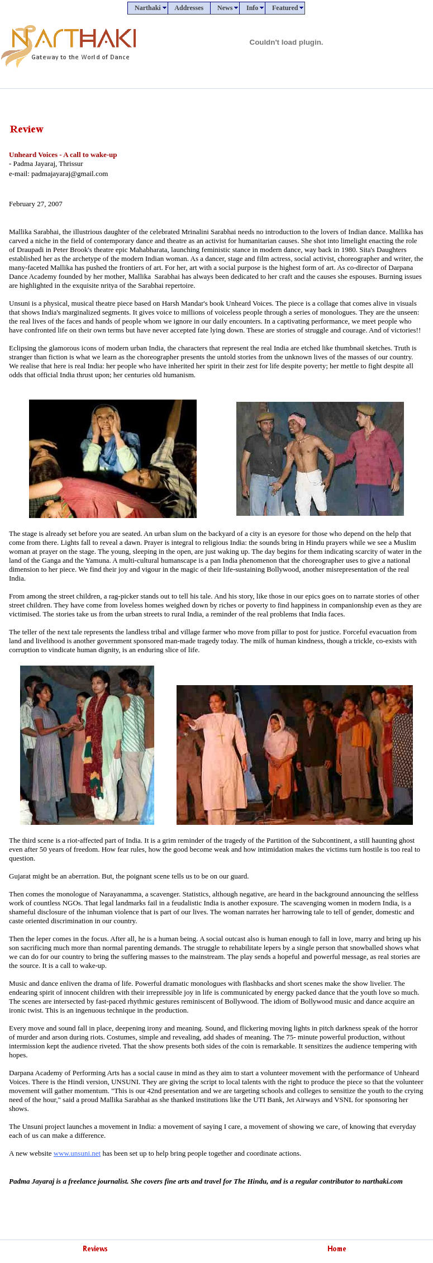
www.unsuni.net (77, 1153)
